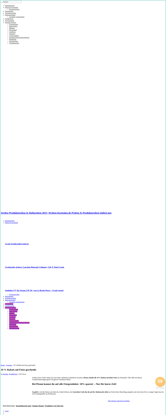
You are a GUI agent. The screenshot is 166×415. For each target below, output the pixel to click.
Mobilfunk (12, 39)
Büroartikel (13, 30)
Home (3, 365)
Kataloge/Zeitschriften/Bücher (19, 37)
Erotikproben (13, 24)
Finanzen (12, 34)
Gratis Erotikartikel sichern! (17, 244)
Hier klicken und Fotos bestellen (119, 401)
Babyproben (13, 26)
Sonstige (9, 365)
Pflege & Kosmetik (11, 7)
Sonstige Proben (10, 22)
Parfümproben (10, 5)
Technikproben (14, 43)
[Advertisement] (83, 346)
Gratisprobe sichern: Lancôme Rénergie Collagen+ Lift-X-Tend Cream (34, 267)
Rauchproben (13, 41)
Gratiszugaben (14, 36)
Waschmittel (9, 11)
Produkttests (9, 19)
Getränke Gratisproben (16, 17)
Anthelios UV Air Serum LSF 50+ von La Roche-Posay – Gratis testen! (34, 290)
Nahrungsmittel (10, 15)
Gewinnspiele (9, 21)
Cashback (12, 32)
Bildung (12, 28)
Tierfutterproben (10, 13)
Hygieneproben (14, 9)
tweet (7, 411)
